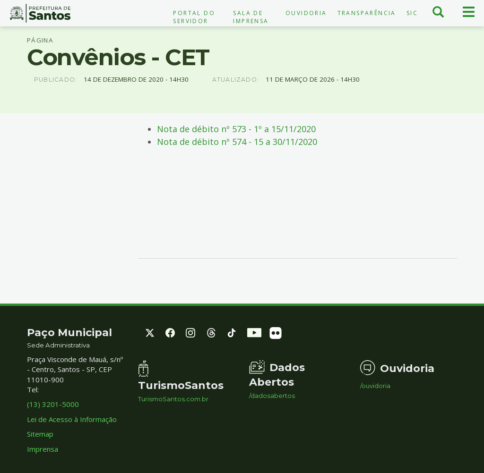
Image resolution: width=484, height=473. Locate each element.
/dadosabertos (272, 396)
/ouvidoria (375, 386)
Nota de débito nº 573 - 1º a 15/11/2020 (236, 129)
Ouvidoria (306, 13)
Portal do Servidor (194, 17)
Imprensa (42, 449)
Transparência (366, 13)
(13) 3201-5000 (53, 404)
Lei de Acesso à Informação (72, 419)
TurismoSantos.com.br (173, 399)
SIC (412, 13)
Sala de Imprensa (250, 17)
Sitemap (40, 434)
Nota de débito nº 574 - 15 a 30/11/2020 (237, 141)
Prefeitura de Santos (40, 13)
